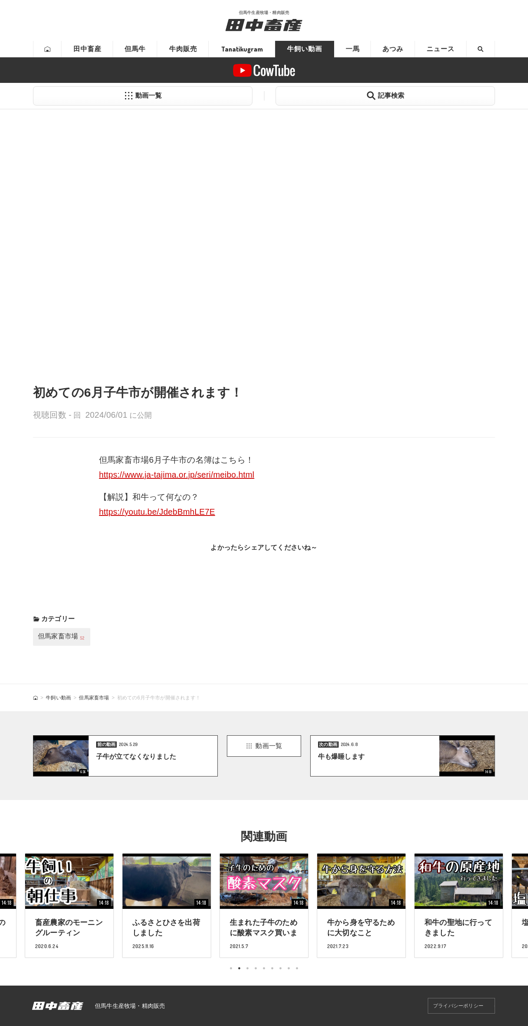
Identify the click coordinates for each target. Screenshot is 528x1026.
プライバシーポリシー (458, 1006)
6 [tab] (272, 968)
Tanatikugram (242, 49)
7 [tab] (280, 968)
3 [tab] (247, 968)
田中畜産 (87, 48)
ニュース (441, 48)
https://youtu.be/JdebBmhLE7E (157, 511)
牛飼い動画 (304, 48)
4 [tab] (256, 968)
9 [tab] (297, 968)
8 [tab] (289, 968)
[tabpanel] (264, 905)
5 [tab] (264, 968)
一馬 (353, 48)
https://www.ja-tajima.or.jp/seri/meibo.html (177, 474)
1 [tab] (231, 968)
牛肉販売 (183, 48)
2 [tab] (239, 968)
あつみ (392, 48)
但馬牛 (135, 48)
